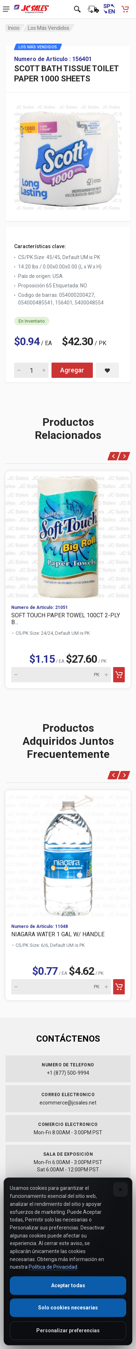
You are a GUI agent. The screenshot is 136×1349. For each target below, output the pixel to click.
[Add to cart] (119, 674)
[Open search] (77, 9)
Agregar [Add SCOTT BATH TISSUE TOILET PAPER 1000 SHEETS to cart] (72, 370)
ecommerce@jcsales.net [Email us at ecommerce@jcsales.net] (68, 1103)
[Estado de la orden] (93, 9)
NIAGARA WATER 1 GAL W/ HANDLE (57, 934)
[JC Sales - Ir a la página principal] (31, 9)
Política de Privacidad (53, 1267)
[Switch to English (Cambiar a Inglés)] (109, 9)
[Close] (120, 1189)
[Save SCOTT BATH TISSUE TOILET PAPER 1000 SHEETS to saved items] (107, 370)
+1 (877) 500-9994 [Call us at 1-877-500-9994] (68, 1073)
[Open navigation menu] (6, 9)
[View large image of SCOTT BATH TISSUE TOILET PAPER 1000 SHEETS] (68, 156)
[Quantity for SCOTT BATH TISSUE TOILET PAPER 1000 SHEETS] (31, 370)
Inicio (14, 28)
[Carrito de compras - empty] (125, 9)
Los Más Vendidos (48, 28)
